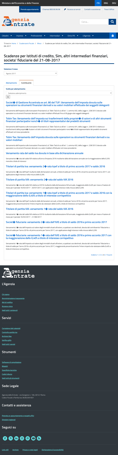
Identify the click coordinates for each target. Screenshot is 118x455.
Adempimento (11, 82)
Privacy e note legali (30, 449)
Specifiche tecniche (9, 370)
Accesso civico (7, 306)
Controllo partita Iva (9, 332)
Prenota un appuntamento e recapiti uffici (18, 415)
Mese (39, 43)
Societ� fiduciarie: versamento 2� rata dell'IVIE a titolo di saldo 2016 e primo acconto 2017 (56, 222)
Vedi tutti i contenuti (10, 310)
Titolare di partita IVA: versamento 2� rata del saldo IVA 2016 (39, 179)
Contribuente (26, 82)
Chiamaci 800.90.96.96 (51, 9)
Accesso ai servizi (72, 9)
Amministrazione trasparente (13, 298)
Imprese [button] (21, 35)
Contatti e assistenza (92, 9)
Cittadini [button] (7, 35)
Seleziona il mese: (11, 69)
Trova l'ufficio (109, 9)
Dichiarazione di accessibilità (52, 449)
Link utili (5, 449)
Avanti (109, 254)
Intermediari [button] (57, 35)
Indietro (94, 254)
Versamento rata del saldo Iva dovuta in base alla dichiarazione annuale (44, 153)
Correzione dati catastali (11, 328)
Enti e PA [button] (73, 35)
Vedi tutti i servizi (8, 344)
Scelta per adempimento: (15, 88)
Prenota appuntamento (30, 9)
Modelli (5, 366)
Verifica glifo (6, 340)
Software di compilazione (11, 362)
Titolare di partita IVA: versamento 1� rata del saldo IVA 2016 (39, 209)
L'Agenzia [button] (88, 35)
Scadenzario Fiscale (26, 43)
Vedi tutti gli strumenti (10, 378)
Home (14, 43)
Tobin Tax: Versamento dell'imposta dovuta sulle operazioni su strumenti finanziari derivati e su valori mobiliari (58, 138)
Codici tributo (7, 374)
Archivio (15, 449)
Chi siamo (5, 294)
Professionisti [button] (38, 35)
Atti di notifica (7, 302)
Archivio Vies (7, 336)
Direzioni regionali (8, 419)
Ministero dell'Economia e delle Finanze (20, 3)
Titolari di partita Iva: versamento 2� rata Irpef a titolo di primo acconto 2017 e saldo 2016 (55, 166)
